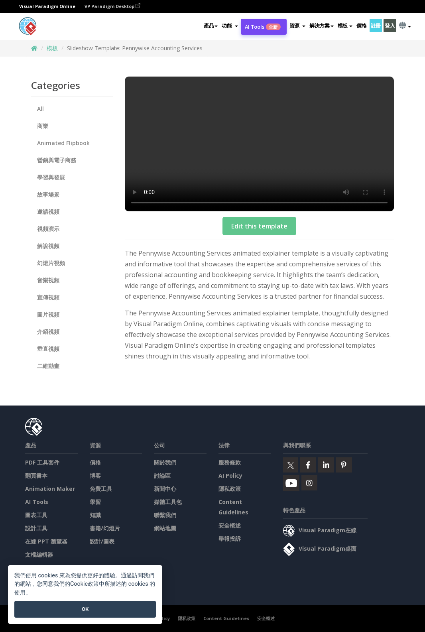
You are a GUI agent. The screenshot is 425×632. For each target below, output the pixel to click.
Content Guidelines (226, 618)
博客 (95, 475)
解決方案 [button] (321, 25)
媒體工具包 (168, 502)
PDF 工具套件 (42, 462)
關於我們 (165, 462)
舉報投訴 (229, 538)
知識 (95, 515)
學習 (95, 502)
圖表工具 (36, 515)
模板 (52, 48)
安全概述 (229, 525)
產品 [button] (211, 25)
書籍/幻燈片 (105, 528)
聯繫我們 (165, 515)
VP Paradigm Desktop (112, 6)
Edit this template (259, 226)
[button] (229, 25)
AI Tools (263, 26)
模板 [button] (345, 25)
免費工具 (101, 488)
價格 (361, 25)
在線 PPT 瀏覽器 (46, 541)
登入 (390, 25)
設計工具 (36, 528)
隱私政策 (229, 488)
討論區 (162, 475)
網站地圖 (165, 528)
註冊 (376, 25)
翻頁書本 (36, 475)
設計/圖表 (102, 541)
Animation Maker (50, 488)
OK (85, 609)
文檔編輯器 (39, 554)
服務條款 (229, 462)
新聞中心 (165, 488)
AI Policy (230, 475)
